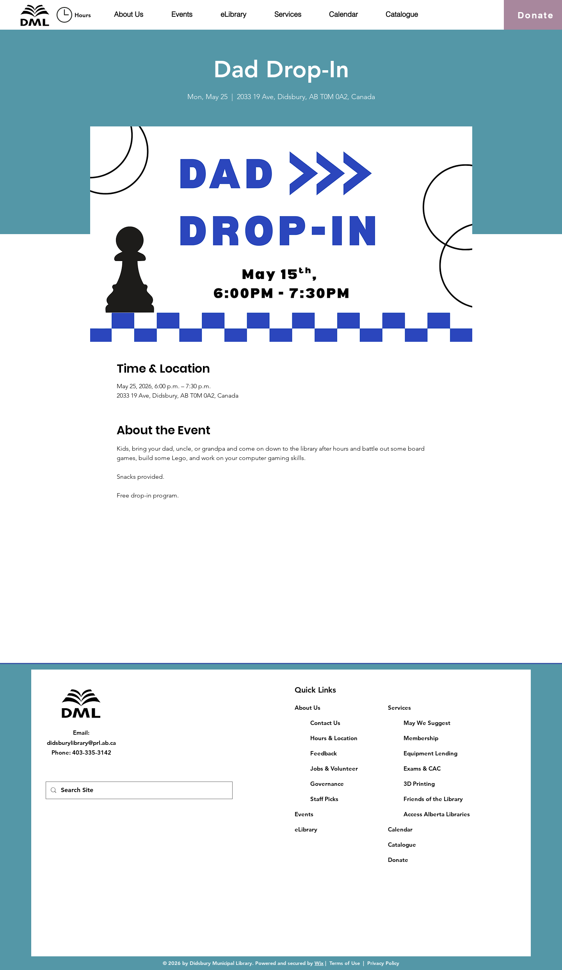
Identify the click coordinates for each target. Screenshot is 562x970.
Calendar (400, 829)
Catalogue (402, 844)
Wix (319, 963)
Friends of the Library (433, 799)
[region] (75, 15)
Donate (398, 859)
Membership (421, 738)
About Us (307, 707)
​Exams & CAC (422, 768)
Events (304, 814)
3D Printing (419, 783)
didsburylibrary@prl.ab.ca (81, 742)
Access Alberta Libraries (437, 814)
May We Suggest (427, 723)
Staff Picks (324, 799)
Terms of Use (344, 963)
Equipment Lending (430, 753)
